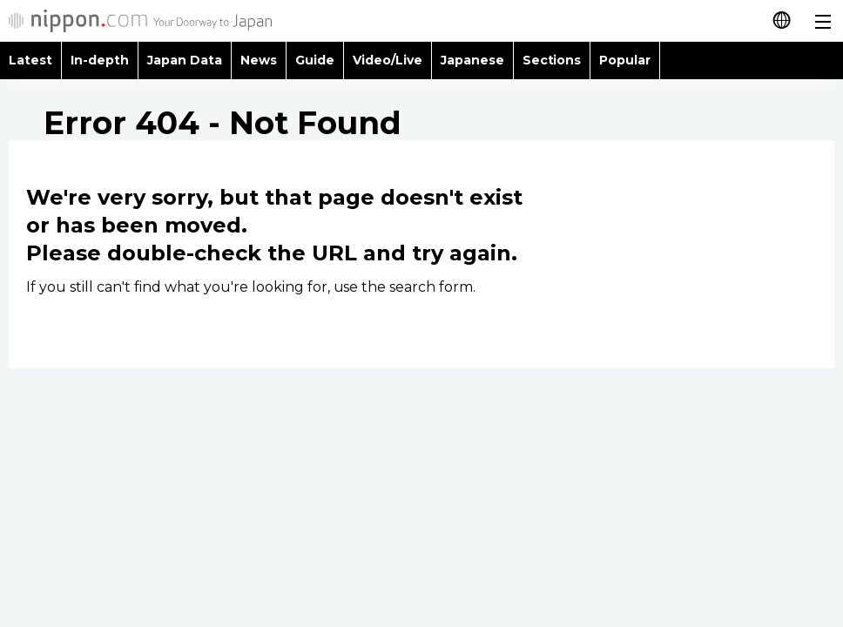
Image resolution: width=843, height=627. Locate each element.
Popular (625, 60)
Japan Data (184, 60)
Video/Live (387, 60)
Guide (314, 60)
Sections (552, 60)
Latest (30, 60)
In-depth (100, 60)
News (258, 60)
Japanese (472, 60)
